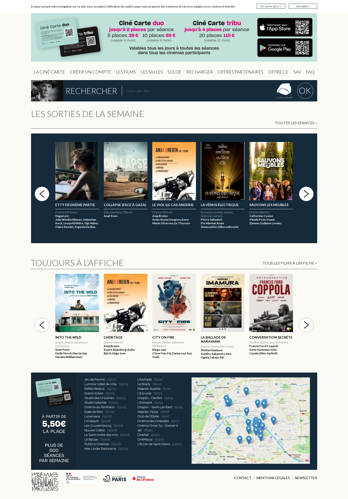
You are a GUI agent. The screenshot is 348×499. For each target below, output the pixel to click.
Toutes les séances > (296, 122)
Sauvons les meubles (268, 205)
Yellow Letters (215, 337)
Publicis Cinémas (96, 444)
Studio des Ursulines (99, 398)
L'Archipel (145, 379)
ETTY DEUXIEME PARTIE (124, 205)
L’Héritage (64, 205)
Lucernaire (92, 416)
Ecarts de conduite (268, 337)
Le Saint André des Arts (101, 435)
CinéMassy (145, 439)
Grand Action (93, 393)
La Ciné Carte (49, 72)
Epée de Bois (93, 412)
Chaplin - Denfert (150, 398)
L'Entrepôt (145, 402)
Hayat (61, 337)
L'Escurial (144, 393)
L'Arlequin (91, 421)
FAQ (310, 72)
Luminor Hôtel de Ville (100, 384)
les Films (126, 72)
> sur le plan (283, 97)
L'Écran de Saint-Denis (154, 444)
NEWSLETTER (306, 478)
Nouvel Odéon (94, 430)
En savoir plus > (271, 6)
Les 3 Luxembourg (97, 425)
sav (297, 72)
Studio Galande (95, 402)
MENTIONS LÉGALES (273, 478)
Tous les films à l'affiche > (290, 263)
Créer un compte (90, 72)
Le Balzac (91, 439)
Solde (174, 72)
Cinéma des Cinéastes (153, 421)
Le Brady (144, 384)
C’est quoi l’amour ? (170, 205)
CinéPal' (143, 435)
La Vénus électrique (220, 205)
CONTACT (242, 478)
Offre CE (278, 72)
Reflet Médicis (94, 389)
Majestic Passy (148, 412)
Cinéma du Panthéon (99, 407)
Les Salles (152, 72)
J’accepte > (303, 6)
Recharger (199, 72)
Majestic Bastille (149, 389)
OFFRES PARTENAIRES (240, 72)
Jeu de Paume (94, 379)
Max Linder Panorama (100, 448)
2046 (108, 337)
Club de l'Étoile (148, 416)
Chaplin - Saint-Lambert (155, 407)
